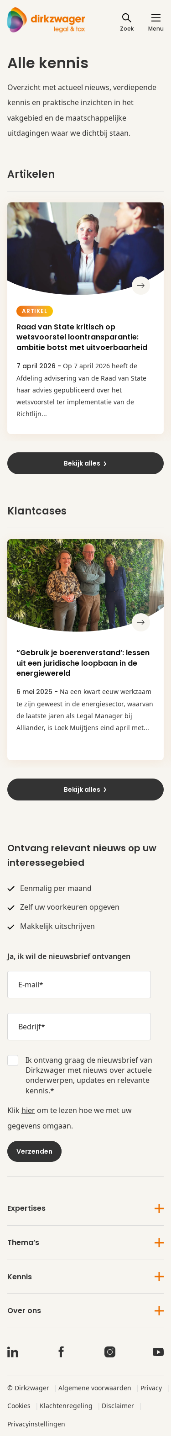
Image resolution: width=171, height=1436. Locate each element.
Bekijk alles (86, 463)
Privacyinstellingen (36, 1424)
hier (28, 1110)
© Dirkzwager (28, 1387)
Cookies (19, 1405)
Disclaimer (118, 1405)
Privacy (151, 1387)
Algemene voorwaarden (94, 1387)
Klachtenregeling (66, 1405)
